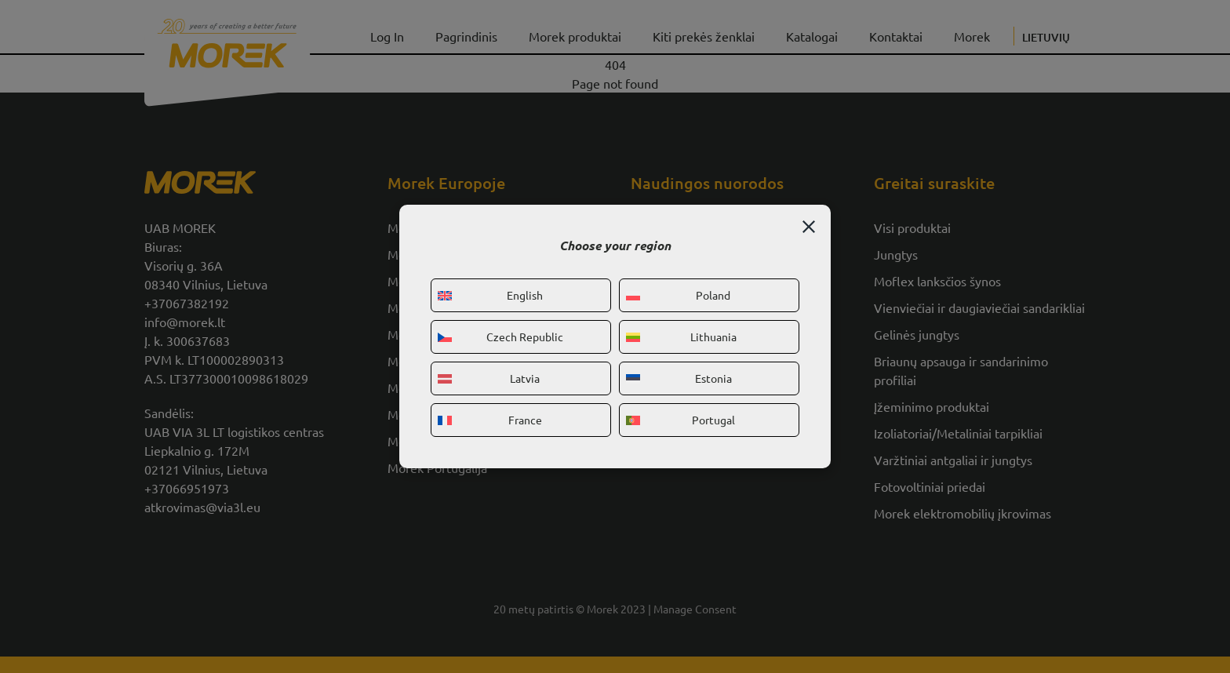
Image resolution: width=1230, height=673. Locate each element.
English (490, 295)
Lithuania (681, 336)
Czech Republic (500, 336)
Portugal (680, 420)
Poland (678, 295)
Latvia (489, 378)
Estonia (679, 378)
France (490, 420)
